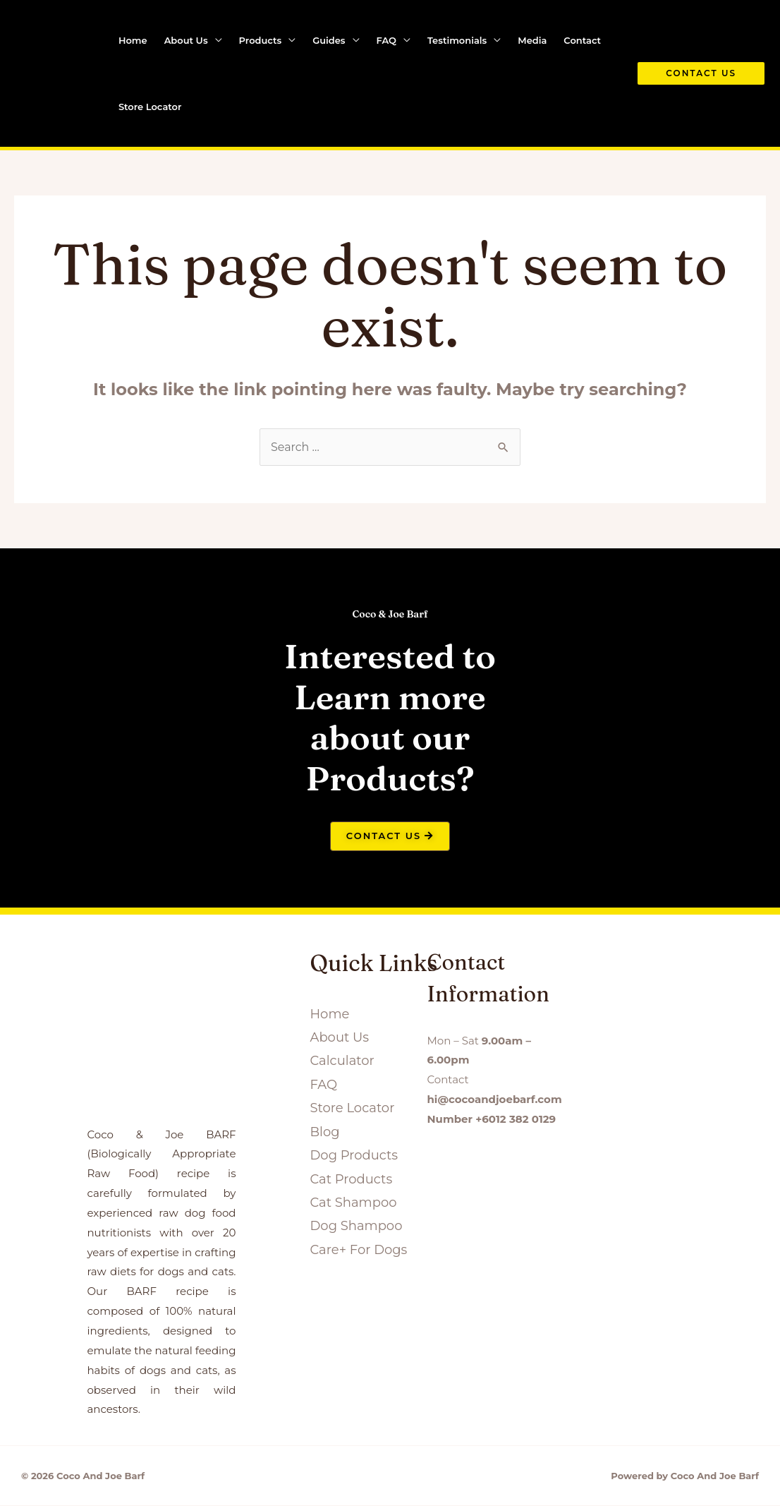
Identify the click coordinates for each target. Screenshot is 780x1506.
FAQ (386, 40)
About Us (186, 40)
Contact (582, 40)
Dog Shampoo (356, 1226)
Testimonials (457, 40)
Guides (328, 40)
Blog (324, 1132)
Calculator (342, 1061)
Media (532, 40)
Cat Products (351, 1179)
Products (260, 40)
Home (132, 40)
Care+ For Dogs (358, 1250)
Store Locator (150, 106)
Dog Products (354, 1155)
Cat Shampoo (353, 1202)
